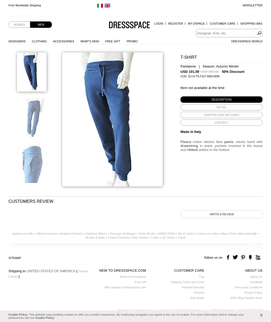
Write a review (222, 214)
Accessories (63, 41)
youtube (257, 257)
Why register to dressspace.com (125, 287)
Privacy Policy (254, 292)
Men (41, 24)
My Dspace (196, 23)
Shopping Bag (251, 23)
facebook (228, 257)
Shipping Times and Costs (187, 282)
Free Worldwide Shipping (24, 5)
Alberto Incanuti (47, 233)
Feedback (256, 282)
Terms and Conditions (248, 287)
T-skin (155, 237)
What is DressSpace (133, 276)
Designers (17, 41)
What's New (89, 41)
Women (19, 24)
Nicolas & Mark (95, 237)
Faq (201, 276)
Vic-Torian (168, 237)
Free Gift (112, 41)
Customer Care (222, 23)
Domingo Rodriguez (123, 233)
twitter (236, 257)
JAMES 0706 (165, 233)
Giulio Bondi (147, 233)
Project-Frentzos (118, 237)
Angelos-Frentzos (71, 233)
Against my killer (23, 233)
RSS (234, 297)
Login (158, 23)
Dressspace (129, 25)
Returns (199, 292)
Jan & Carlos (186, 233)
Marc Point (229, 233)
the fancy (250, 257)
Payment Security (193, 287)
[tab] (221, 99)
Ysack (182, 237)
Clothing (39, 41)
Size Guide (197, 297)
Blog (240, 297)
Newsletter (253, 5)
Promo (132, 41)
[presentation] (221, 99)
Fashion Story (254, 297)
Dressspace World (247, 41)
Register (175, 23)
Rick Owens (140, 237)
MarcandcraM (247, 233)
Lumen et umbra (208, 233)
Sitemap (14, 258)
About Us (257, 276)
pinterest (243, 257)
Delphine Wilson (96, 233)
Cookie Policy (18, 314)
